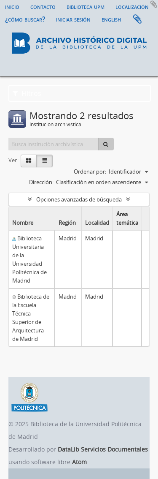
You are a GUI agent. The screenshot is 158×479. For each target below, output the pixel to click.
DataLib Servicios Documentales (103, 449)
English (111, 19)
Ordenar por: (90, 171)
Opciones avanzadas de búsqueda (79, 199)
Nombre (22, 222)
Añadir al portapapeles (154, 4)
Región (67, 222)
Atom (79, 462)
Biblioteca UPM (85, 6)
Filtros (27, 93)
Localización (132, 6)
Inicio (12, 6)
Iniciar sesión (73, 19)
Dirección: (41, 182)
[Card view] (29, 161)
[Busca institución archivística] (53, 144)
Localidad (97, 222)
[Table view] (44, 161)
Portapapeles (137, 19)
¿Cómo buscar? (25, 19)
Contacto (43, 6)
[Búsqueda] (106, 144)
